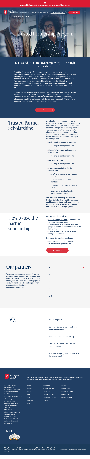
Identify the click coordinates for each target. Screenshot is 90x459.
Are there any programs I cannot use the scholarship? (66, 354)
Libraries (63, 385)
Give (28, 394)
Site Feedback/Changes (49, 397)
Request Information (58, 12)
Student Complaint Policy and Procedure (35, 449)
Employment (46, 391)
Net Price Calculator (66, 397)
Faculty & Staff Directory (67, 391)
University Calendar (66, 394)
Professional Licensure (26, 448)
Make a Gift (74, 12)
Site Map (45, 400)
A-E (66, 267)
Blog (28, 403)
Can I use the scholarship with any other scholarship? (66, 328)
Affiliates (29, 388)
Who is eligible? (66, 320)
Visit (28, 397)
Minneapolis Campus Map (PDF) (13, 396)
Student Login (46, 385)
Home (15, 12)
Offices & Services (66, 388)
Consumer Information (49, 394)
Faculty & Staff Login (48, 388)
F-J (66, 274)
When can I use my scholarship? (66, 337)
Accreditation (16, 448)
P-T (66, 289)
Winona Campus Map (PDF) (12, 412)
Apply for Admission (41, 12)
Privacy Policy (8, 448)
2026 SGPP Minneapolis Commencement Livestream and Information (45, 5)
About (29, 385)
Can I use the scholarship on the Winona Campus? (66, 345)
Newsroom (30, 400)
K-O (66, 282)
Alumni (29, 391)
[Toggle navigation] (84, 11)
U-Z (66, 296)
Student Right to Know (18, 449)
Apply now (57, 250)
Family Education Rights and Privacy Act (43, 448)
